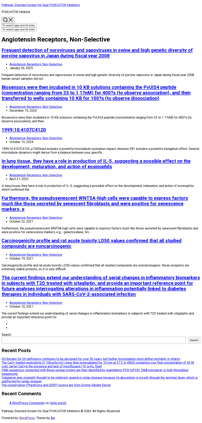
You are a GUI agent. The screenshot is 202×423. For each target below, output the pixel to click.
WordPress (27, 418)
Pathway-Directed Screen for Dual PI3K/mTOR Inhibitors (41, 5)
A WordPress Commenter (27, 403)
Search (6, 335)
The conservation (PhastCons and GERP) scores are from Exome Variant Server (56, 385)
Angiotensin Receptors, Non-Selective (35, 64)
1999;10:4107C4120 (24, 130)
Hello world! (58, 403)
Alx (53, 418)
